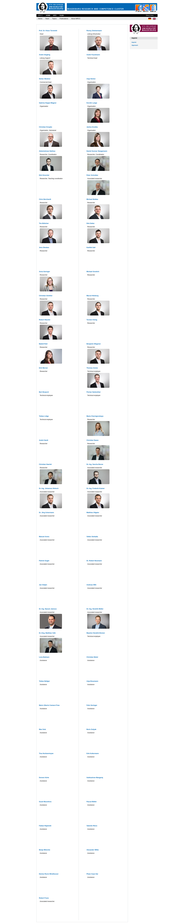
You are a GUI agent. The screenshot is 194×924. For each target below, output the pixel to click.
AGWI (48, 15)
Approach (135, 45)
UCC (55, 15)
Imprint (134, 42)
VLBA (62, 15)
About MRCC (75, 19)
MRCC (40, 15)
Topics (54, 19)
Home (40, 19)
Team (47, 19)
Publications (64, 19)
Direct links (150, 15)
